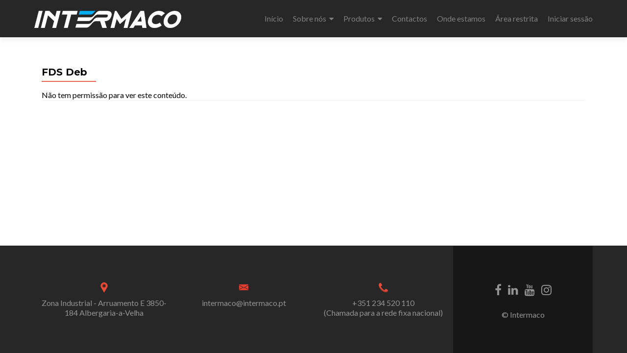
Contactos (409, 18)
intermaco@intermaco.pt (244, 302)
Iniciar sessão (570, 18)
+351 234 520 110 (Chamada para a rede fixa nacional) (383, 307)
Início (274, 18)
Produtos (359, 18)
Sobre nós (309, 18)
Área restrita (516, 18)
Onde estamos (461, 18)
